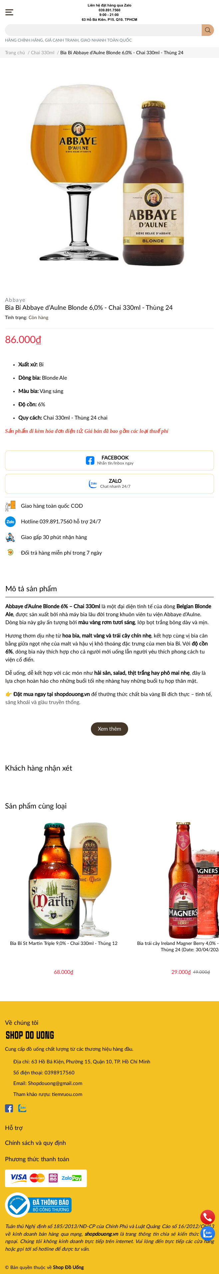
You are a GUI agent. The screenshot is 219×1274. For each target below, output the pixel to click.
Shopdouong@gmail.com (55, 1083)
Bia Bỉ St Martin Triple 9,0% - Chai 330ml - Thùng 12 (63, 943)
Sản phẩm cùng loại (36, 806)
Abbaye (15, 300)
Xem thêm (109, 729)
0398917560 (60, 1072)
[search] (208, 30)
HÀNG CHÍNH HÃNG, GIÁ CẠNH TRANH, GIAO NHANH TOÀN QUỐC (68, 40)
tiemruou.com (67, 1094)
